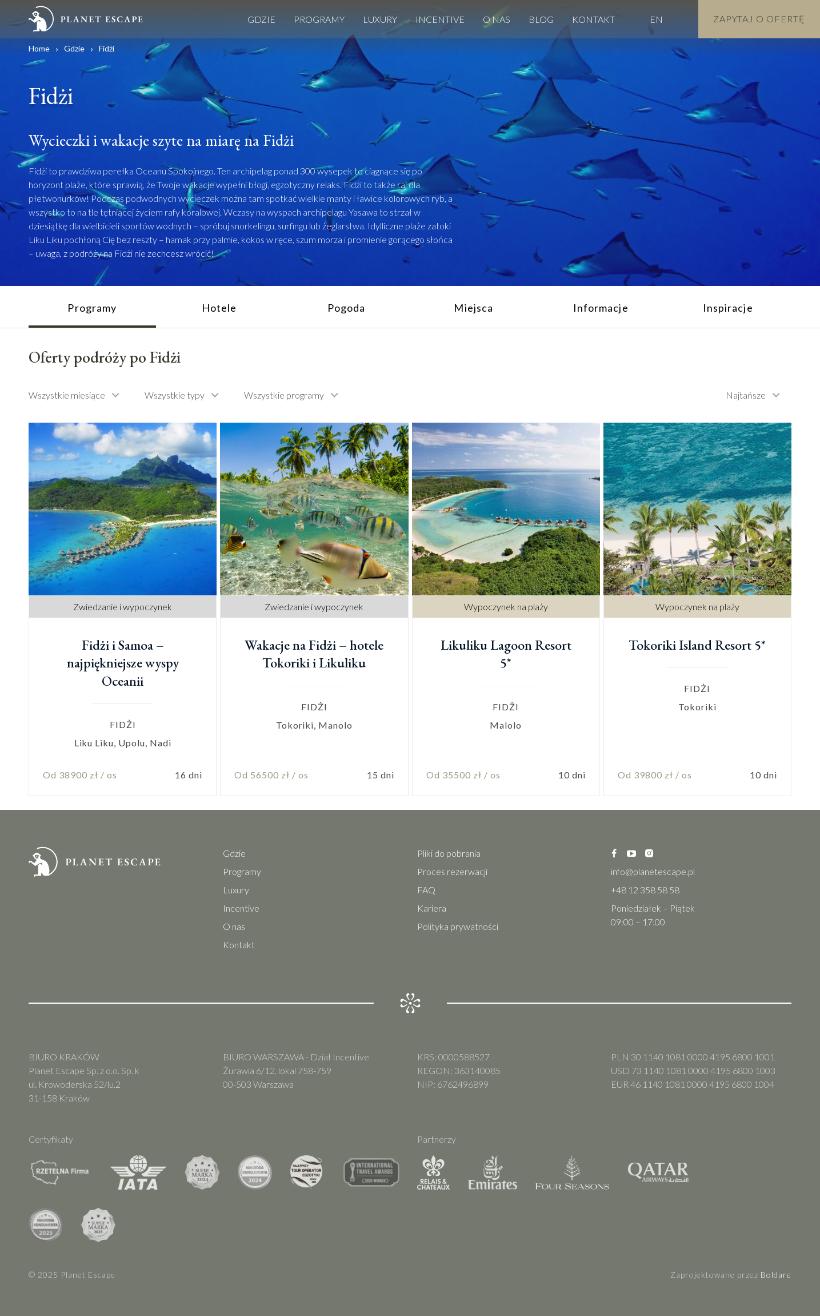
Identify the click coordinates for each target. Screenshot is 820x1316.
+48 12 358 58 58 (645, 889)
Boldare (776, 1274)
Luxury (380, 18)
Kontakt (593, 18)
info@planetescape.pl (653, 871)
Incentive (440, 18)
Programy (319, 18)
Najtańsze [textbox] (746, 394)
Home (39, 48)
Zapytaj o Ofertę (759, 17)
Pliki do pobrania (449, 853)
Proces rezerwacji (452, 871)
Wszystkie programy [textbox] (284, 394)
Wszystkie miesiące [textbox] (67, 394)
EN (656, 18)
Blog (541, 18)
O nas (496, 18)
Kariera (431, 907)
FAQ (426, 889)
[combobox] (80, 395)
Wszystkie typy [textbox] (175, 394)
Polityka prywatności (457, 926)
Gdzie (261, 18)
